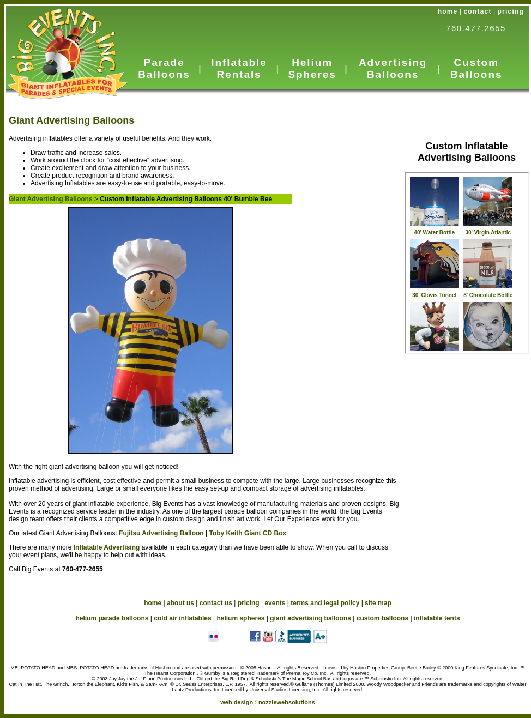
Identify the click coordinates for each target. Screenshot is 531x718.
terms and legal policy (325, 603)
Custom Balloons (476, 68)
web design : (267, 702)
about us (180, 603)
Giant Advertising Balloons (71, 120)
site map (378, 603)
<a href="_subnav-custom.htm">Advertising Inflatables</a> (467, 263)
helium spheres (240, 618)
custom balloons (382, 618)
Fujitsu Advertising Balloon (161, 533)
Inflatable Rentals (239, 68)
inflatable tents (437, 618)
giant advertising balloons (310, 618)
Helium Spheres (312, 68)
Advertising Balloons (393, 68)
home (448, 11)
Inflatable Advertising (108, 547)
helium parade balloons (111, 618)
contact (478, 11)
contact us (216, 603)
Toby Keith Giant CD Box (247, 533)
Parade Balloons (164, 68)
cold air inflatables (182, 618)
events (274, 603)
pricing (511, 11)
